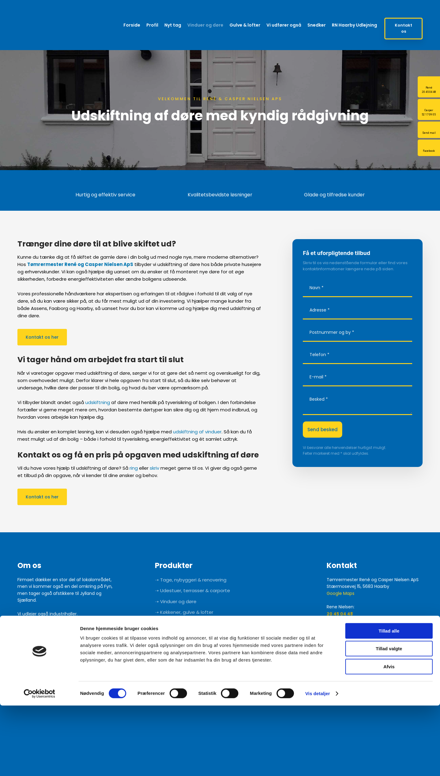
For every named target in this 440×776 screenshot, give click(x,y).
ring (134, 468)
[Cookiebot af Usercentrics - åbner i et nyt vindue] (39, 764)
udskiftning (97, 402)
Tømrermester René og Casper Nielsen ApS (80, 264)
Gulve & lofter (244, 25)
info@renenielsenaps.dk (356, 621)
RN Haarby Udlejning (354, 25)
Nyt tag (172, 25)
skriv (154, 468)
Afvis (389, 737)
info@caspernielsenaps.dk (358, 648)
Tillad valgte (389, 719)
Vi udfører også (283, 25)
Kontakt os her (42, 337)
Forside (131, 25)
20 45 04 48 (340, 614)
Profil (152, 25)
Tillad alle (389, 701)
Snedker (316, 25)
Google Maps (340, 593)
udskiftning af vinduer (197, 431)
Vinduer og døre (205, 25)
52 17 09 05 (339, 641)
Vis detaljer (317, 764)
